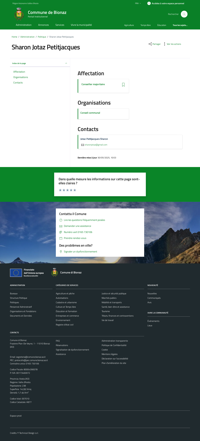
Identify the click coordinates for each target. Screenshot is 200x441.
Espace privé (16, 415)
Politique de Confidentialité (114, 345)
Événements (153, 321)
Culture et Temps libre (66, 306)
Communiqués (154, 298)
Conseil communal (90, 113)
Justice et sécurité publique (114, 293)
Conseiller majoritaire (93, 84)
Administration (24, 25)
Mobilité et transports (112, 302)
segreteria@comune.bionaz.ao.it (31, 357)
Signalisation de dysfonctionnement (72, 349)
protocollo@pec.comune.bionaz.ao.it (31, 360)
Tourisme (106, 311)
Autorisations (62, 298)
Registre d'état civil (64, 324)
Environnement (63, 320)
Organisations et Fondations (23, 311)
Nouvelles (152, 293)
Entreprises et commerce (67, 315)
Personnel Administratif (21, 306)
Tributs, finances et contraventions (117, 315)
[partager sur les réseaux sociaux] (154, 44)
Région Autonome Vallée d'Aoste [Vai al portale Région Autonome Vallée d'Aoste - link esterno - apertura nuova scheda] (25, 3)
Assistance (61, 354)
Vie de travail (108, 320)
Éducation (161, 25)
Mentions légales (110, 354)
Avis (149, 302)
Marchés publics (109, 298)
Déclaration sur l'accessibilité (115, 358)
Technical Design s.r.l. (28, 433)
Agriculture (129, 25)
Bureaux (14, 293)
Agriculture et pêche (65, 293)
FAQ (58, 340)
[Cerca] (184, 14)
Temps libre (146, 25)
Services (59, 25)
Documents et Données (21, 315)
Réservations (62, 345)
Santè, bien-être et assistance (116, 306)
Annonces (43, 25)
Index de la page (40, 63)
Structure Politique (18, 298)
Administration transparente (115, 340)
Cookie (105, 349)
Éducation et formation (66, 311)
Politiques (14, 302)
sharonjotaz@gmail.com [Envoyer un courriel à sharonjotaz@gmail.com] (93, 144)
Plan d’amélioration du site (114, 363)
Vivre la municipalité (81, 25)
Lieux (150, 325)
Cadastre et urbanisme (66, 302)
